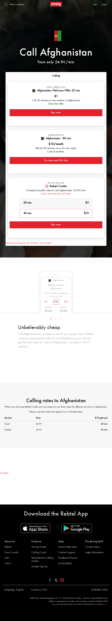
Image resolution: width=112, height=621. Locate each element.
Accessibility (65, 563)
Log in (104, 4)
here (105, 604)
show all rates (63, 193)
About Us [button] (10, 541)
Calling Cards (39, 552)
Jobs (7, 558)
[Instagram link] (61, 580)
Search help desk (67, 547)
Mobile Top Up (40, 566)
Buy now (56, 112)
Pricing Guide (39, 547)
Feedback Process (67, 558)
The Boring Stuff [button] (94, 541)
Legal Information (94, 552)
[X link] (56, 580)
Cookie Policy (92, 547)
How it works (11, 552)
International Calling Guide (42, 559)
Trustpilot (4, 473)
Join (95, 4)
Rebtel (8, 547)
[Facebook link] (50, 580)
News (8, 563)
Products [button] (36, 541)
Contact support (66, 552)
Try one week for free (56, 160)
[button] (14, 589)
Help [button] (61, 541)
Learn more (47, 193)
